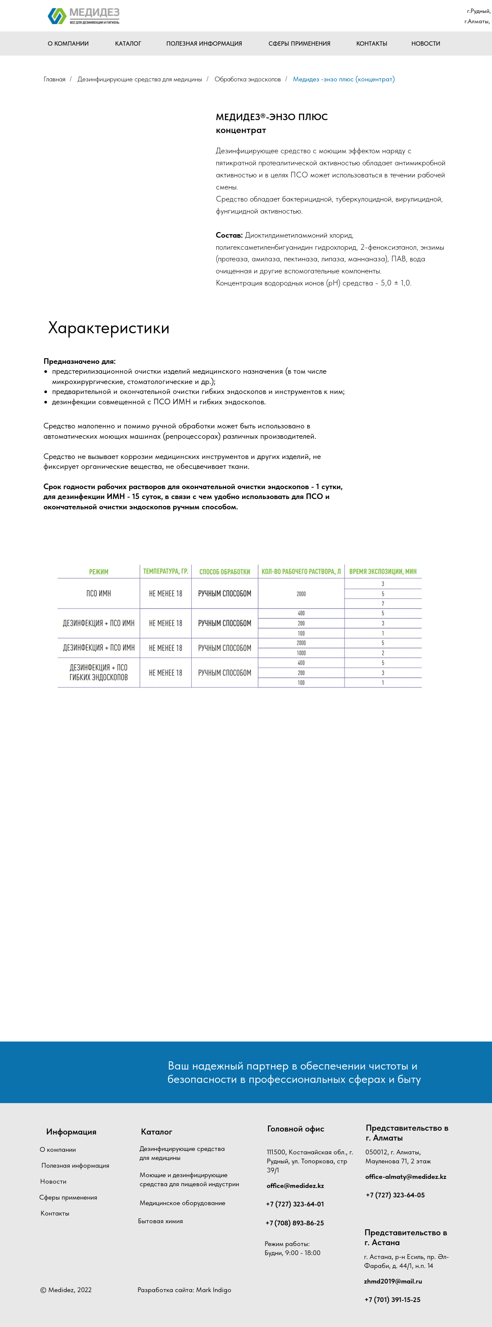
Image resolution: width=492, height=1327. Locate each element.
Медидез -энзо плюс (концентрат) (344, 79)
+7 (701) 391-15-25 (392, 1300)
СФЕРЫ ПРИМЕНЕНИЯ (299, 43)
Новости (53, 1181)
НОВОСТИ (425, 43)
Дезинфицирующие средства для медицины (140, 79)
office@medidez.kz (295, 1185)
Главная (54, 79)
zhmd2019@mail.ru (393, 1281)
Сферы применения (68, 1197)
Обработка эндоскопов (248, 79)
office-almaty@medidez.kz (405, 1176)
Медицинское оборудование (182, 1203)
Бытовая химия (160, 1221)
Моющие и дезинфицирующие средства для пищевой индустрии (189, 1179)
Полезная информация (75, 1165)
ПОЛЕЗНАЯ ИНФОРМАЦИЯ (204, 43)
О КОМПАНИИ (68, 43)
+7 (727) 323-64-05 (395, 1195)
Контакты (54, 1213)
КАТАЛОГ (128, 43)
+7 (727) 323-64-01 (295, 1204)
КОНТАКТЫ (371, 43)
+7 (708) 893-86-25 (294, 1223)
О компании (58, 1149)
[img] (83, 16)
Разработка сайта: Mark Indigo (184, 1290)
